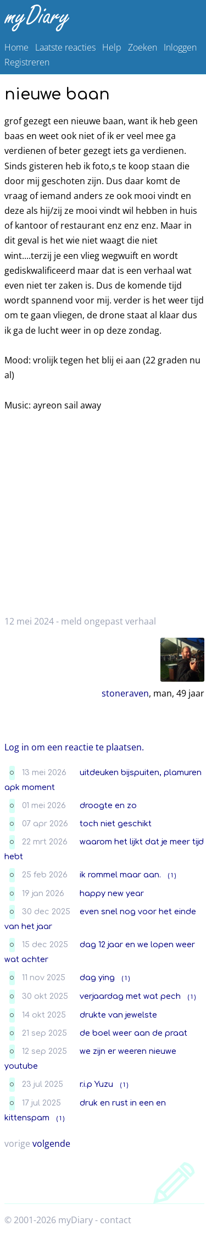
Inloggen (180, 47)
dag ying (97, 977)
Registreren (26, 62)
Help (111, 47)
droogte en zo (108, 805)
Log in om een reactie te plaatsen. (74, 747)
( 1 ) (172, 875)
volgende (51, 1143)
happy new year (112, 893)
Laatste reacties (65, 47)
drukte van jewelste (118, 1014)
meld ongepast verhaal (108, 621)
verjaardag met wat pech (130, 996)
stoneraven (125, 693)
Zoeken (142, 47)
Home (16, 47)
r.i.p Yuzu (96, 1084)
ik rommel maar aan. (120, 874)
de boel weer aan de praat (133, 1033)
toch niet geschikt (116, 823)
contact (115, 1220)
